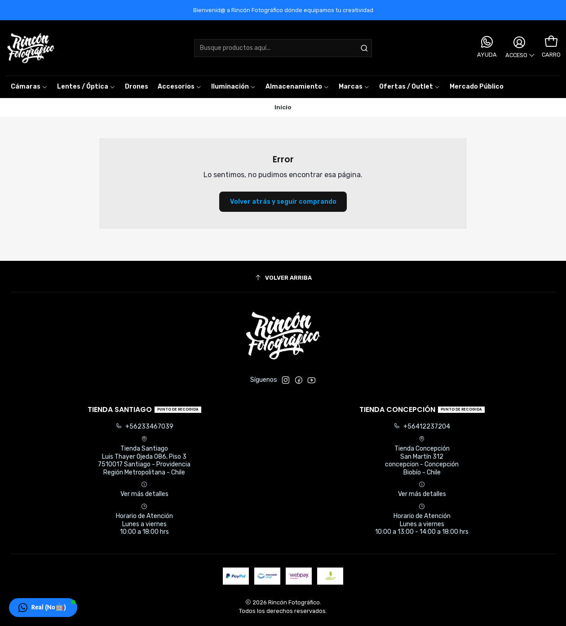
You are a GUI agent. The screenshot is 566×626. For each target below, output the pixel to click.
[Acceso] (519, 48)
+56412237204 (422, 426)
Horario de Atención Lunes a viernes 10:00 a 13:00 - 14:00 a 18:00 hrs (422, 519)
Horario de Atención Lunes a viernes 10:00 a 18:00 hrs (144, 519)
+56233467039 (144, 426)
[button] (354, 87)
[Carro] (551, 42)
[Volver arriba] (283, 278)
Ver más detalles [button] (144, 489)
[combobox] (283, 48)
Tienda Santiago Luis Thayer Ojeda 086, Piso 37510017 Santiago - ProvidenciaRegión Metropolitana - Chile (144, 456)
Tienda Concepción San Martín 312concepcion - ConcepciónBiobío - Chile (422, 456)
